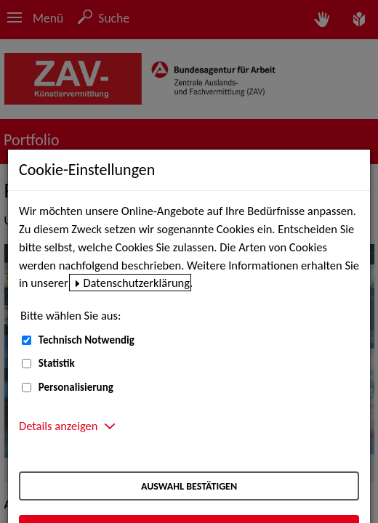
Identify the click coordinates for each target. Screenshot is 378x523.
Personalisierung (76, 387)
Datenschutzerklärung (136, 282)
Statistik (57, 363)
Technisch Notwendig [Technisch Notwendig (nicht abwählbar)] (86, 339)
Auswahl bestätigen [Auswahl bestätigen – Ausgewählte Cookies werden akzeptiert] (189, 486)
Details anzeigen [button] (58, 425)
